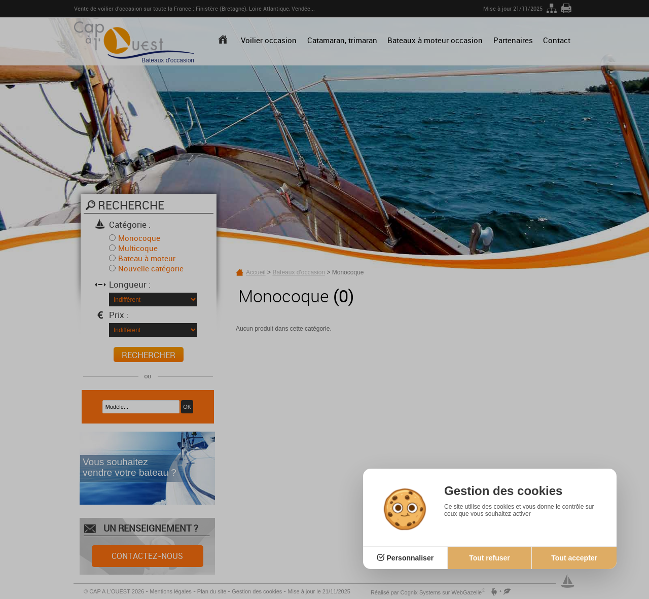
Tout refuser (489, 558)
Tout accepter (574, 558)
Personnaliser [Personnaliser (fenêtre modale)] (410, 558)
